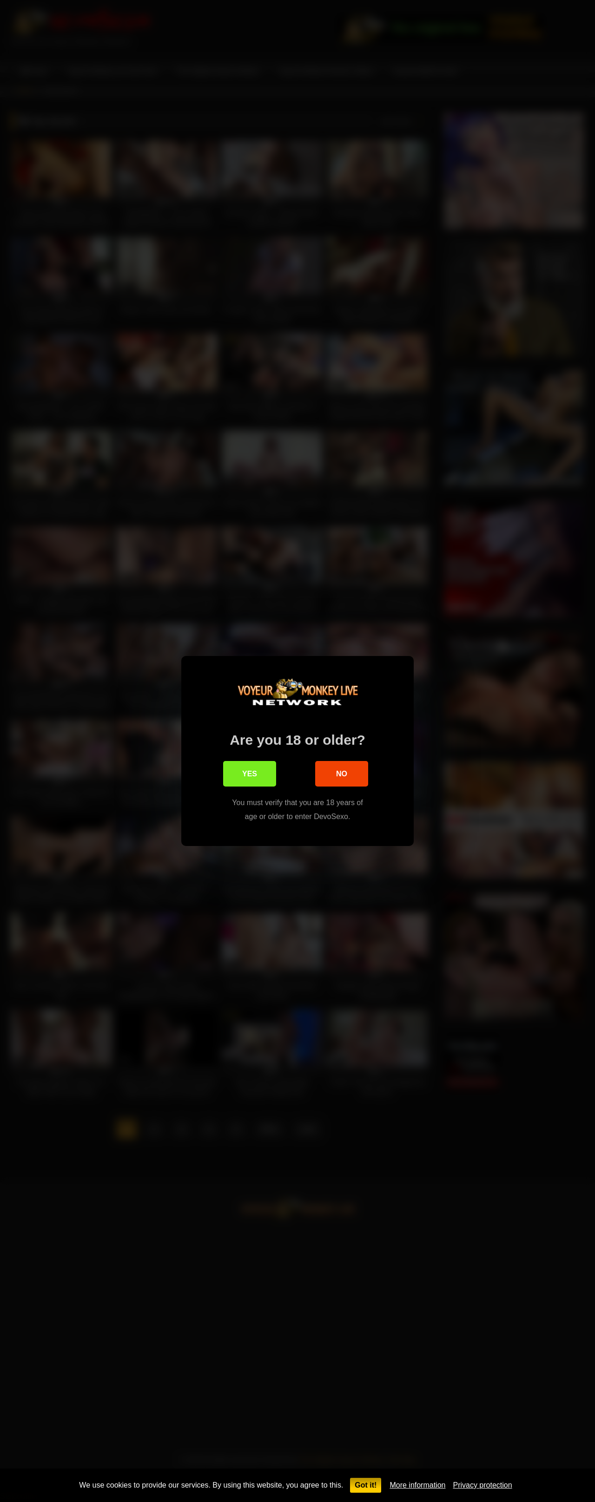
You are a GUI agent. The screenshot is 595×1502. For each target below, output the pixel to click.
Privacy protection (482, 1485)
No (341, 774)
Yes (249, 774)
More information (417, 1485)
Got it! (366, 1485)
